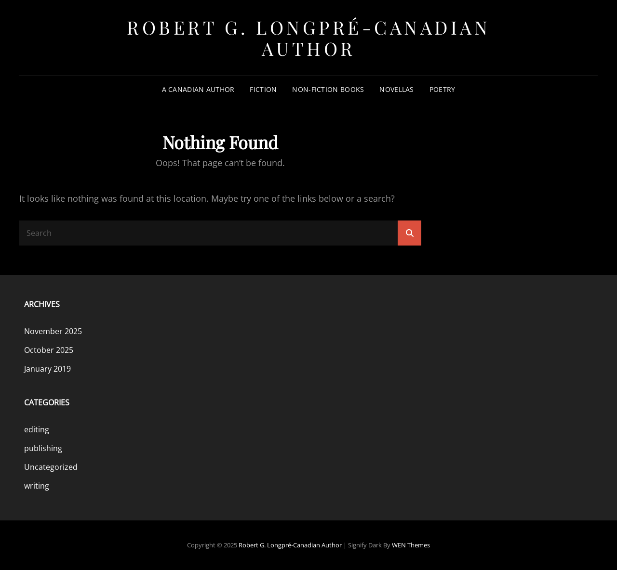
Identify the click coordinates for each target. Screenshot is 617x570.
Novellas (396, 89)
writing (36, 485)
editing (36, 429)
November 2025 (53, 331)
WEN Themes (411, 545)
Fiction (263, 89)
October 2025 (48, 350)
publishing (43, 448)
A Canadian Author (198, 89)
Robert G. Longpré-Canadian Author (308, 38)
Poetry (442, 89)
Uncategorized (51, 467)
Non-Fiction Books (328, 89)
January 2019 (47, 368)
